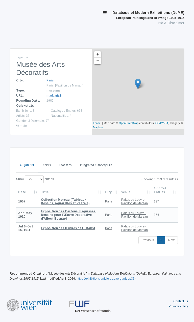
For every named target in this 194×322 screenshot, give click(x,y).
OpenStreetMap (128, 123)
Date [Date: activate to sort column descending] (22, 192)
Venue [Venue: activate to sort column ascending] (125, 192)
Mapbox (98, 127)
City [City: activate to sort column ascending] (108, 192)
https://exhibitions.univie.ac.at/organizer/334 (106, 278)
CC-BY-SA (161, 123)
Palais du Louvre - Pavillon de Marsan (134, 201)
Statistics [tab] (65, 165)
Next (171, 240)
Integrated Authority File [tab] (96, 165)
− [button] (97, 61)
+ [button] (97, 54)
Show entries (35, 179)
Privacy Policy (178, 306)
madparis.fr (54, 95)
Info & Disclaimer (170, 23)
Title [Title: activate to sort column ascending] (44, 192)
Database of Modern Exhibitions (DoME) (148, 15)
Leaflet (97, 123)
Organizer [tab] (27, 165)
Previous (148, 240)
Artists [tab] (46, 165)
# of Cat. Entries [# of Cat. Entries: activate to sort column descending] (160, 190)
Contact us (180, 301)
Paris (50, 80)
